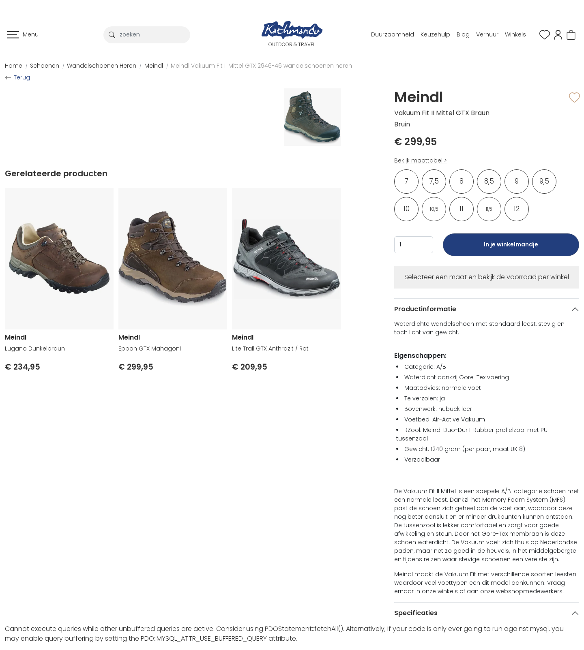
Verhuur (487, 34)
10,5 (434, 208)
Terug (22, 77)
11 (461, 209)
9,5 (544, 181)
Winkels (515, 34)
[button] (558, 34)
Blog (463, 34)
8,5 (489, 181)
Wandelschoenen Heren (101, 66)
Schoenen (44, 66)
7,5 (434, 181)
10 (407, 209)
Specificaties (416, 613)
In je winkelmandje (511, 248)
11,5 (489, 208)
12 (517, 209)
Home (13, 66)
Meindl (153, 66)
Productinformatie (425, 309)
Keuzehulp (435, 34)
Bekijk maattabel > (420, 160)
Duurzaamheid (392, 34)
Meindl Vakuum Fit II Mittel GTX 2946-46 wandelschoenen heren (261, 66)
